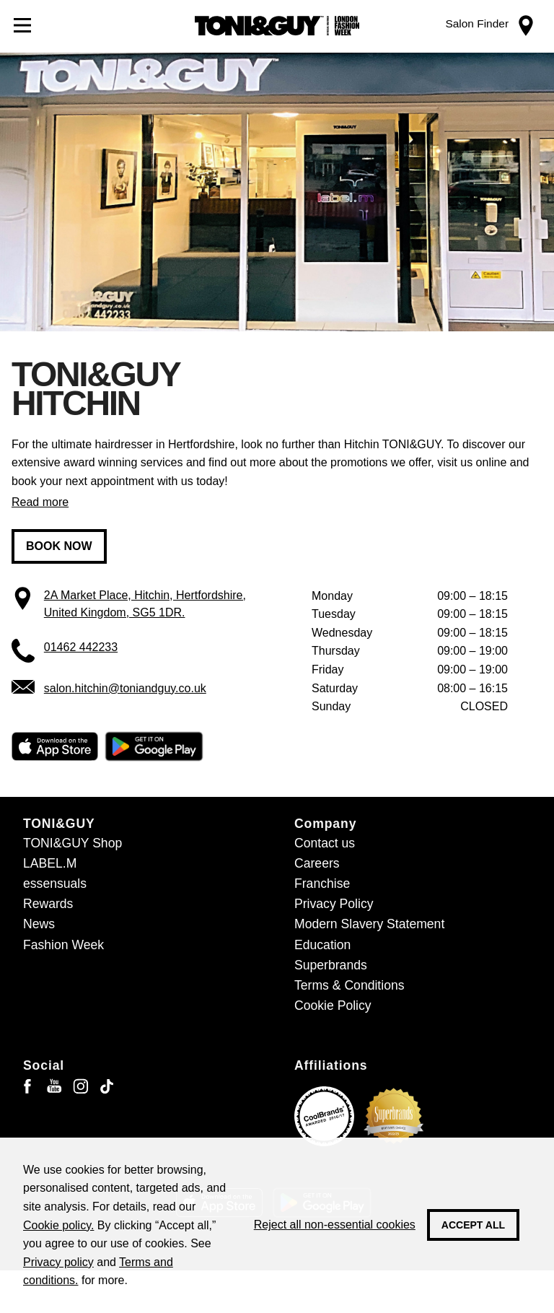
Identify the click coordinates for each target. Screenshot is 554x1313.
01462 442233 (81, 647)
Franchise (322, 883)
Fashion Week (63, 945)
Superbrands (330, 965)
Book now (59, 546)
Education (322, 945)
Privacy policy (58, 1262)
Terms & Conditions (349, 985)
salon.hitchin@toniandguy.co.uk (125, 688)
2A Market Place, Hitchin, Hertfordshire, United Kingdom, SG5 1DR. (145, 604)
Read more (40, 502)
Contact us (324, 843)
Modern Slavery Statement (369, 924)
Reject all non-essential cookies (335, 1224)
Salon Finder (477, 23)
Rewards (48, 904)
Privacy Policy (334, 904)
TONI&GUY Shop (72, 843)
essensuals (55, 883)
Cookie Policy (332, 1005)
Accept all (473, 1225)
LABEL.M (49, 863)
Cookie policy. (58, 1225)
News (39, 924)
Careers (317, 863)
